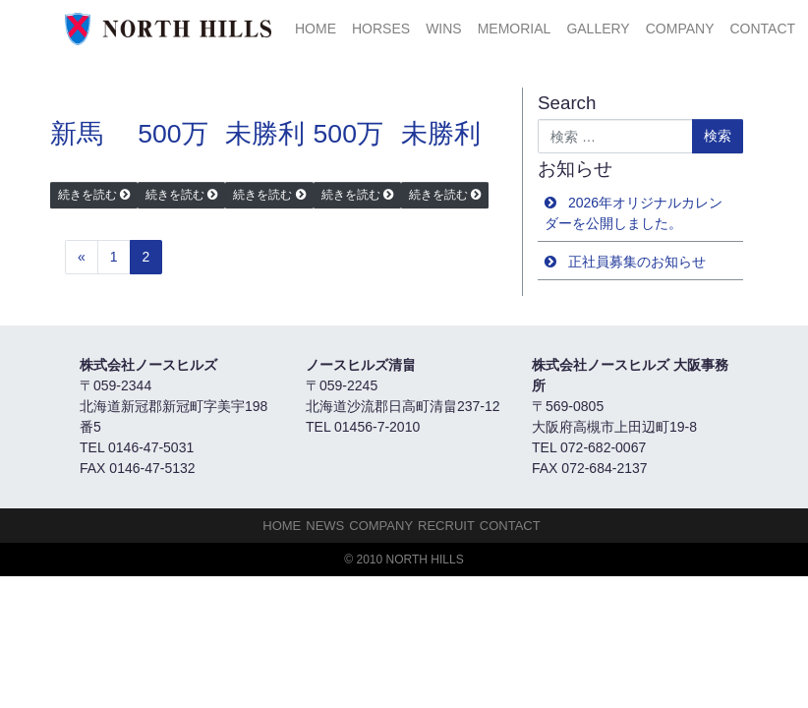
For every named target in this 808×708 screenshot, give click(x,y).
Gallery (597, 28)
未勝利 (265, 133)
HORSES (381, 28)
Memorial (514, 28)
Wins (444, 28)
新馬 (76, 133)
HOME (315, 28)
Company (680, 28)
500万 (172, 133)
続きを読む (87, 195)
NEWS (325, 525)
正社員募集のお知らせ (637, 261)
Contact (762, 28)
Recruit (446, 525)
